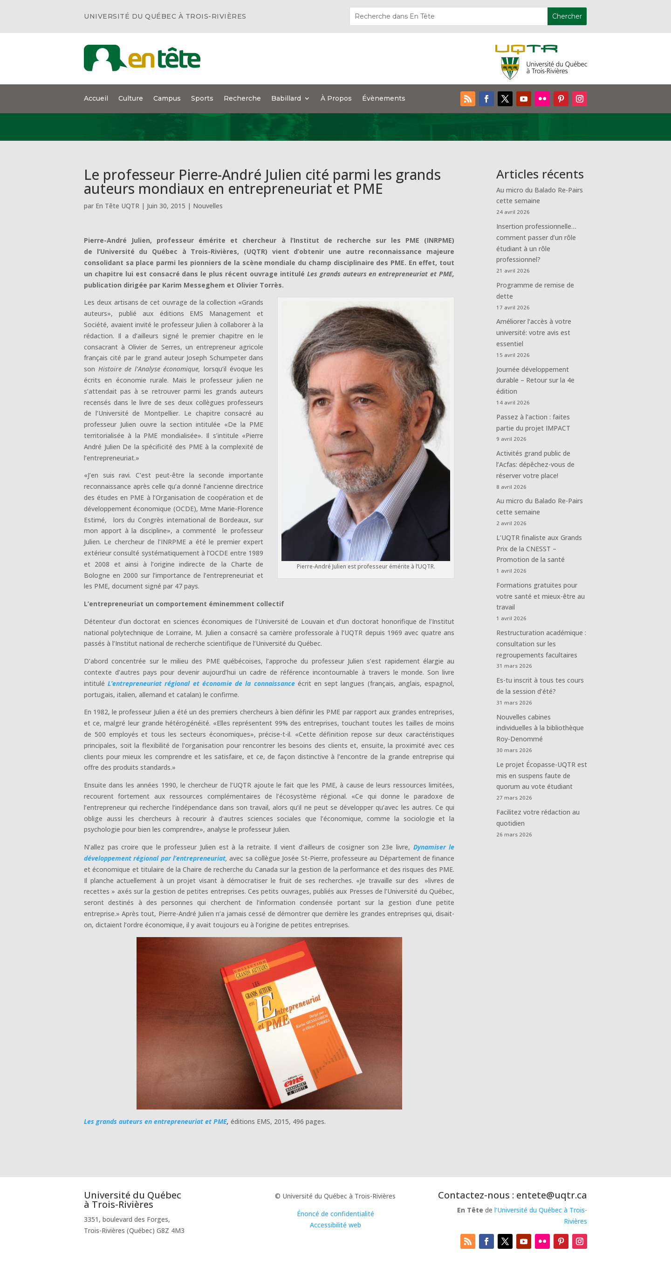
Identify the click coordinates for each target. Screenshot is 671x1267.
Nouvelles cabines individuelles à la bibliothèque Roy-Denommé (540, 728)
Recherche (242, 99)
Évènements (383, 99)
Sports (202, 99)
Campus (167, 99)
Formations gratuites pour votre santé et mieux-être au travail (540, 596)
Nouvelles (208, 205)
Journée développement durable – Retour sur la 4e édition (535, 380)
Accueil (96, 99)
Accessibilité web (335, 1224)
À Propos (336, 99)
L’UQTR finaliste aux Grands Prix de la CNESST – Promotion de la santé (539, 548)
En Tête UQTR (117, 205)
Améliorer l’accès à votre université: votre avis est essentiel (533, 332)
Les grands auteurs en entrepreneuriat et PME (155, 1121)
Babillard (286, 99)
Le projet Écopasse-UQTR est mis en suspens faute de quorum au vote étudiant (541, 775)
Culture (130, 99)
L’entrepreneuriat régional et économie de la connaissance (201, 683)
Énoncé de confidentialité (335, 1213)
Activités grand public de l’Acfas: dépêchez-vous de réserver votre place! (535, 464)
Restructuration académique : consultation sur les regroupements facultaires (541, 643)
